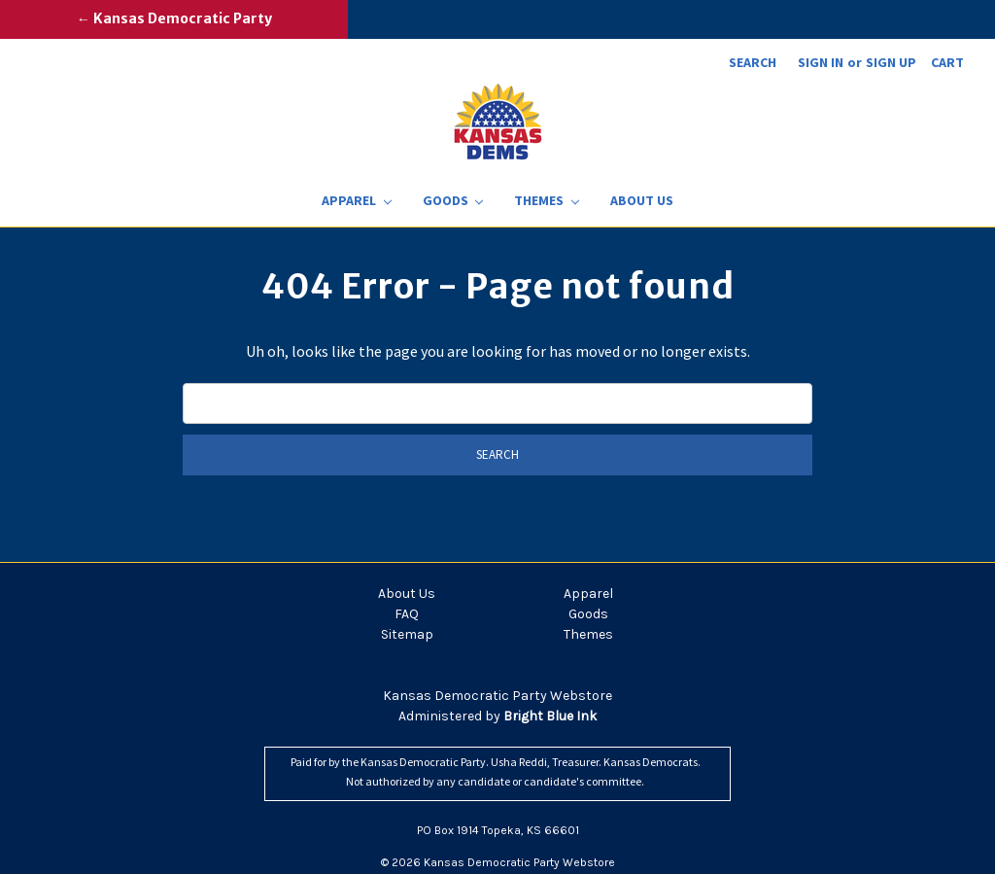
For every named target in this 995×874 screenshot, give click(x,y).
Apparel (357, 200)
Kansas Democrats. (652, 761)
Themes (546, 200)
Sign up (891, 62)
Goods (453, 200)
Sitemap (407, 634)
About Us (641, 200)
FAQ (407, 614)
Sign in (820, 62)
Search (752, 62)
